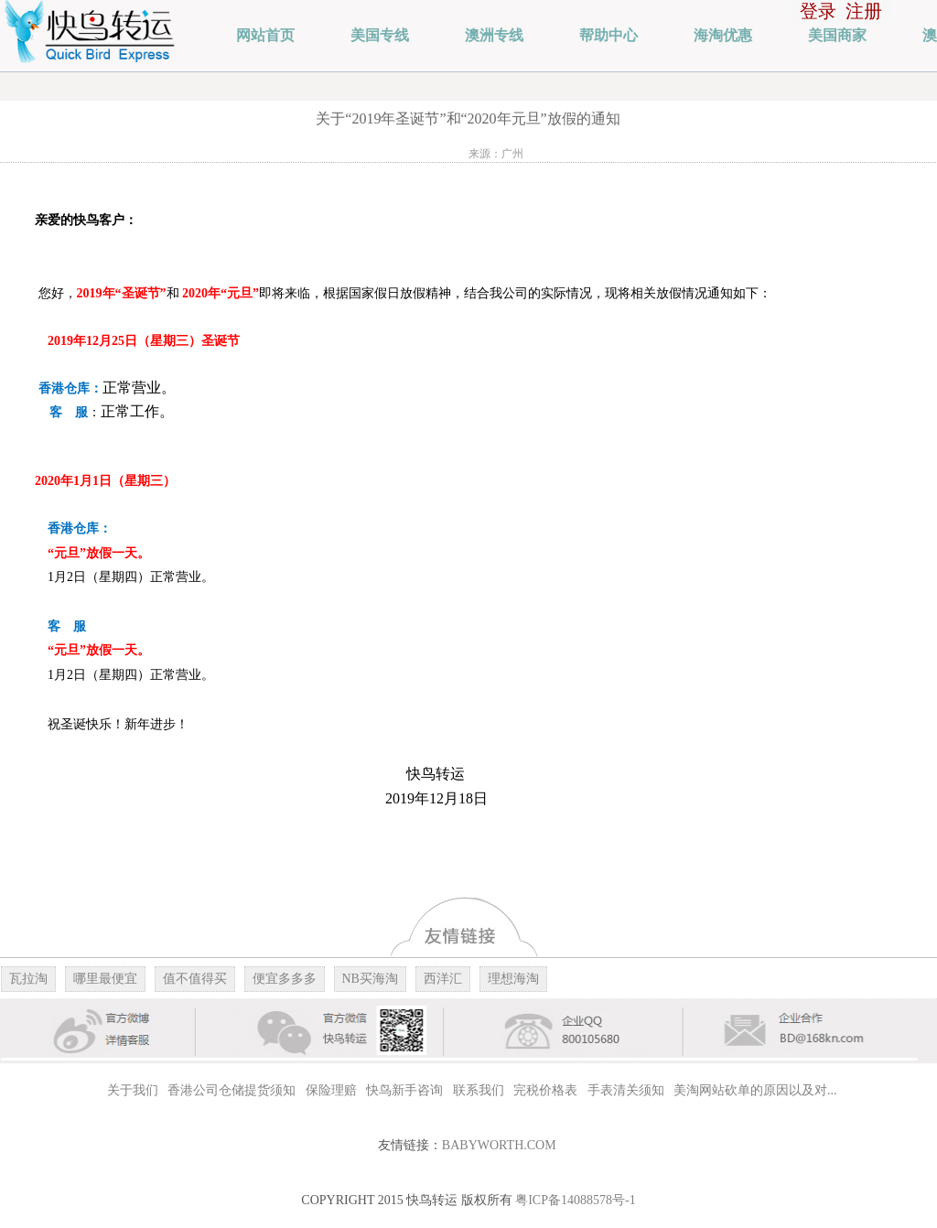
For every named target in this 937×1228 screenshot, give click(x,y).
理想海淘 (513, 979)
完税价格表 (545, 1090)
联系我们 (478, 1090)
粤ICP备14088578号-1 (575, 1200)
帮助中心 (608, 35)
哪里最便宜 (105, 979)
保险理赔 (331, 1090)
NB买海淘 (370, 979)
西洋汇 (443, 979)
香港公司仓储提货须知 (231, 1090)
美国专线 (379, 35)
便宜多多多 (285, 979)
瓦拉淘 (28, 979)
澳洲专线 (494, 35)
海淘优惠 (723, 35)
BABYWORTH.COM (499, 1145)
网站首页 (265, 35)
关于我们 (132, 1090)
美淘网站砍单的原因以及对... (755, 1090)
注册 (863, 11)
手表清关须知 (625, 1090)
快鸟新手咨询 (404, 1090)
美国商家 (837, 35)
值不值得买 (195, 979)
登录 (818, 11)
